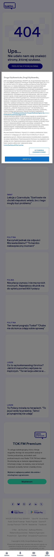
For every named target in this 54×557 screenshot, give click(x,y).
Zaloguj (47, 554)
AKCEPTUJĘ (27, 159)
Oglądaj (33, 554)
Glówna (6, 554)
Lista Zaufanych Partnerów (13, 145)
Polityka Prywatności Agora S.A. (15, 114)
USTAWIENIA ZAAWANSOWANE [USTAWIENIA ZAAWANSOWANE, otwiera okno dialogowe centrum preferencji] (39, 151)
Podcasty (20, 554)
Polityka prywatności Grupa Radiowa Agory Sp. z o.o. (30, 113)
